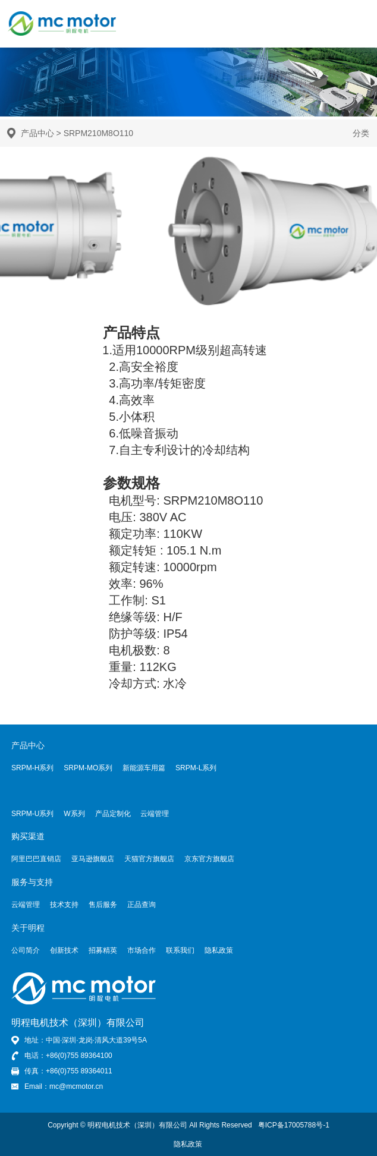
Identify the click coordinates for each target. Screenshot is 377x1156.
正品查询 (141, 904)
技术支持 (64, 904)
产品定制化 (113, 813)
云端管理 (154, 813)
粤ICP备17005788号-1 (293, 1125)
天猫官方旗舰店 (149, 859)
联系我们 (180, 950)
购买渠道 (28, 836)
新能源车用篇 (143, 768)
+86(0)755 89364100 (79, 1055)
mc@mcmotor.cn (76, 1086)
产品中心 (37, 133)
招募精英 (103, 950)
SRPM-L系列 (195, 768)
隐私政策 (219, 950)
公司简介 (25, 950)
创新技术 (64, 950)
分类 (361, 133)
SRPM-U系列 (32, 813)
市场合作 (141, 950)
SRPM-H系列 (32, 768)
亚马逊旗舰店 (92, 859)
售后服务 (103, 904)
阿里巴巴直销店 (36, 859)
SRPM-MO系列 (88, 768)
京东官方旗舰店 (209, 859)
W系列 (74, 813)
